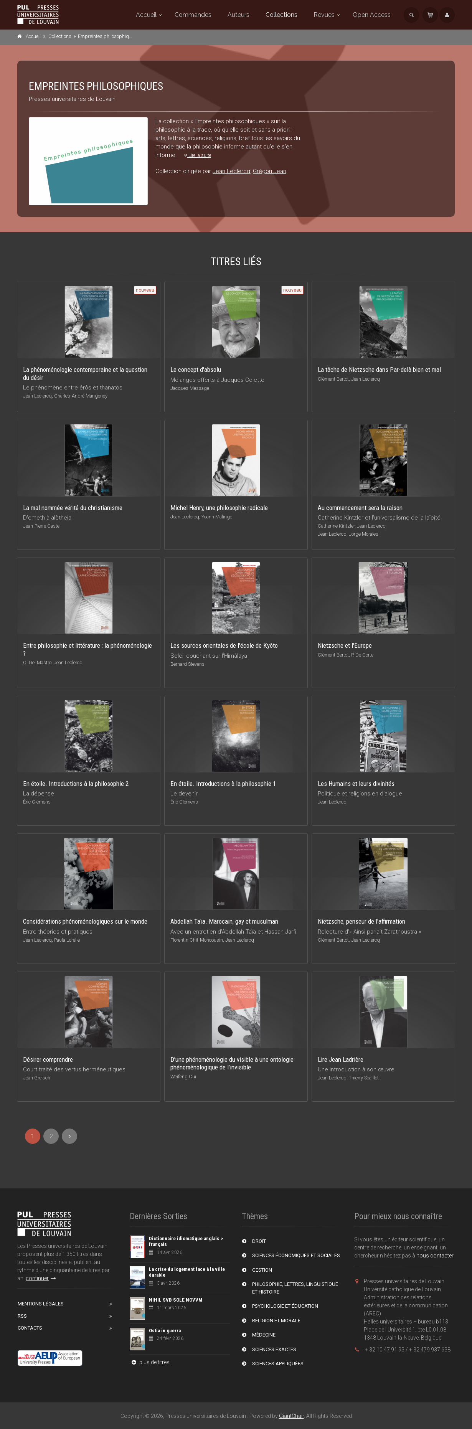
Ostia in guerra (165, 1330)
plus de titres (150, 1362)
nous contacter (435, 1255)
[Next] (69, 1136)
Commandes (193, 14)
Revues (324, 14)
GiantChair (291, 1416)
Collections (281, 14)
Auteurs (238, 14)
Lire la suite (197, 155)
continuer (41, 1278)
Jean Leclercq (231, 171)
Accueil (146, 14)
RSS (22, 1316)
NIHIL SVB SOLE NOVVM (175, 1300)
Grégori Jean (269, 171)
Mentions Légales (41, 1304)
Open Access (372, 14)
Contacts (30, 1328)
